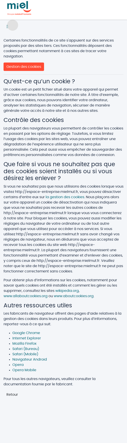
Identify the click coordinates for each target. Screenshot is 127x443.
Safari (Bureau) (25, 349)
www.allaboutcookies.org (26, 296)
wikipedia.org (67, 291)
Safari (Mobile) (25, 354)
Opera (18, 365)
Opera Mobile (24, 370)
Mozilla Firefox (24, 343)
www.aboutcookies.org (74, 296)
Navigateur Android (29, 359)
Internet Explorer (26, 338)
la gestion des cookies (65, 197)
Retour (12, 394)
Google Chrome (26, 333)
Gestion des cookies (23, 66)
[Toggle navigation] (7, 26)
